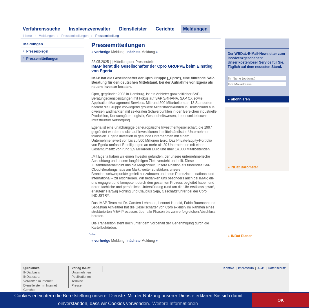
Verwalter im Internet (38, 281)
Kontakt (228, 268)
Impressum (246, 268)
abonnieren (240, 99)
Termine (77, 281)
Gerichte (165, 28)
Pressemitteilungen (42, 59)
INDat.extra (31, 276)
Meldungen (195, 28)
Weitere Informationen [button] (175, 303)
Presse (76, 285)
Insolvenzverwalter (89, 28)
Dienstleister (133, 28)
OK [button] (280, 300)
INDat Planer (241, 236)
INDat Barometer (244, 167)
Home (27, 35)
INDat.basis (31, 272)
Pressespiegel (37, 51)
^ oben (93, 234)
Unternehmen (81, 272)
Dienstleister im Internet (40, 285)
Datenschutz (277, 268)
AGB (260, 268)
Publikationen (81, 276)
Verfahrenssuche (41, 28)
